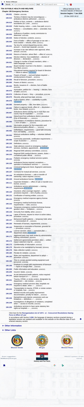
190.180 (10, 253)
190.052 (10, 67)
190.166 (10, 232)
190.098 (10, 140)
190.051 (10, 62)
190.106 (10, 168)
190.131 (10, 195)
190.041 (10, 46)
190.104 (10, 159)
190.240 (10, 275)
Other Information (13, 326)
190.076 (10, 101)
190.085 (10, 108)
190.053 (10, 71)
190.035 (10, 38)
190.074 (10, 94)
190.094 (10, 135)
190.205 (10, 272)
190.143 (10, 208)
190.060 (10, 82)
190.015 (10, 22)
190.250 (10, 307)
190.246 (10, 298)
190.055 (10, 76)
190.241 (10, 280)
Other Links (10, 330)
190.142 (10, 204)
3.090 (32, 317)
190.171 (10, 236)
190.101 (10, 147)
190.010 (10, 18)
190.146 (10, 215)
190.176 (10, 250)
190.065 (10, 86)
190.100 (10, 143)
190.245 (10, 294)
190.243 (10, 289)
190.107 (10, 172)
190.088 (10, 117)
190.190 (10, 261)
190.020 (10, 26)
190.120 (10, 192)
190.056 (10, 80)
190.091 (10, 126)
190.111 (10, 183)
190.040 (10, 42)
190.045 (10, 54)
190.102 (10, 151)
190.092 (10, 131)
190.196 (10, 266)
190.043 (10, 51)
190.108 (10, 175)
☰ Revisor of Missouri (10, 2)
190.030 (10, 34)
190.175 (10, 247)
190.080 (10, 105)
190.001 (10, 14)
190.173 (10, 244)
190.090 (10, 122)
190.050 (10, 58)
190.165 (10, 227)
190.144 (10, 212)
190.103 (10, 154)
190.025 (10, 30)
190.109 (10, 179)
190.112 (10, 187)
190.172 (10, 241)
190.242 (10, 285)
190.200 (10, 269)
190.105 (10, 163)
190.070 (10, 91)
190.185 (10, 256)
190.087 (10, 113)
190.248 (10, 303)
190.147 (10, 220)
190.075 (10, 97)
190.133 (10, 199)
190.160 (10, 224)
